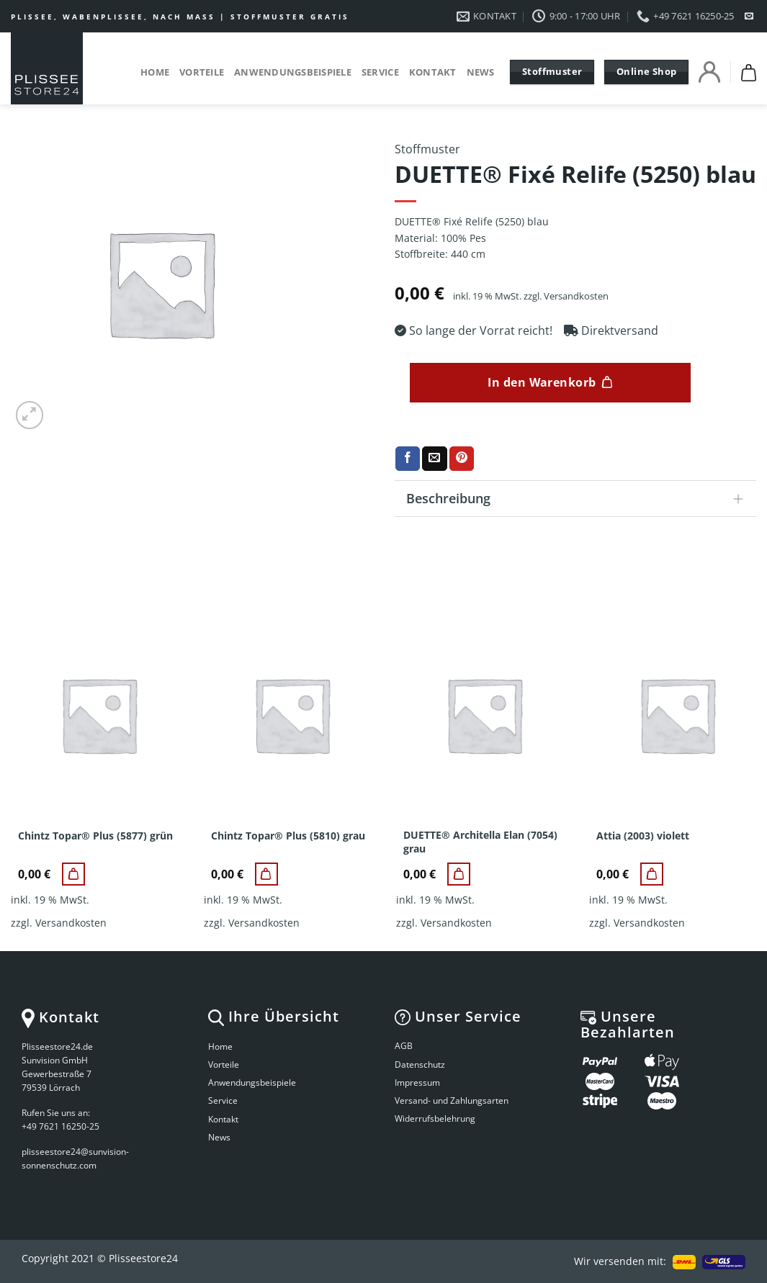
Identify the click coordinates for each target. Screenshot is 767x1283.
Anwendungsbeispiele (292, 72)
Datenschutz (420, 1064)
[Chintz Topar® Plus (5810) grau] (266, 874)
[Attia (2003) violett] (651, 874)
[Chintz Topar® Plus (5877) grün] (73, 874)
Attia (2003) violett (642, 835)
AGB (404, 1046)
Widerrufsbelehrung (435, 1118)
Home (154, 72)
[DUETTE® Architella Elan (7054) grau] (458, 874)
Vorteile (201, 72)
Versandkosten (576, 296)
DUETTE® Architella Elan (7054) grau (480, 842)
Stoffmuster (427, 149)
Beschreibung (579, 500)
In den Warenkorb (542, 382)
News (481, 72)
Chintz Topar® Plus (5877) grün (95, 835)
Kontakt (433, 72)
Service (380, 72)
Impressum (417, 1082)
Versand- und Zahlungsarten (451, 1100)
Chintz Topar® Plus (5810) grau (288, 835)
